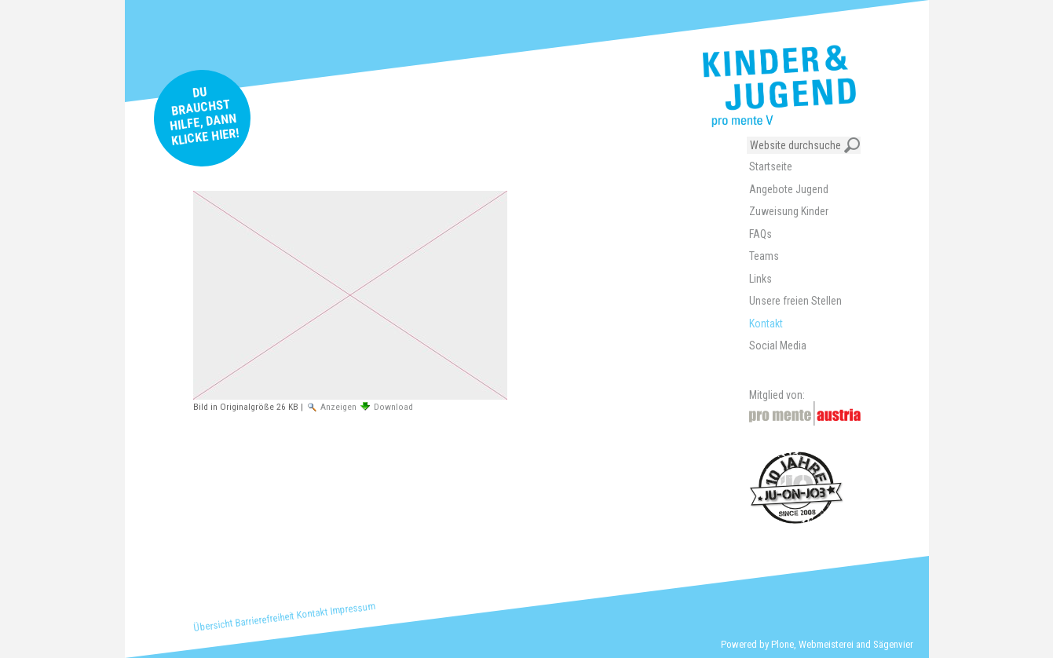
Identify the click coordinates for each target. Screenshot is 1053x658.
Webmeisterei (826, 644)
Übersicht (212, 625)
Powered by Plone (757, 644)
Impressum (352, 608)
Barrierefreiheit (264, 618)
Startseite (770, 166)
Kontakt (311, 613)
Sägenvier (893, 644)
